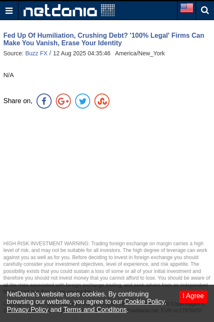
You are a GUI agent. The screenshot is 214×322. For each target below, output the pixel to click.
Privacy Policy (28, 309)
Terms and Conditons (95, 309)
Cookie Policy (144, 301)
